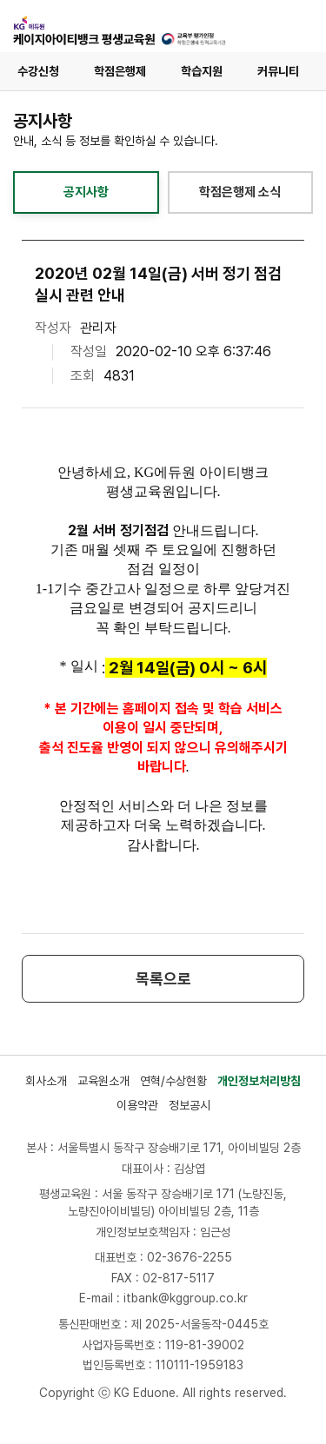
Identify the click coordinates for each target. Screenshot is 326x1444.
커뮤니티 (278, 71)
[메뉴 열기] (294, 26)
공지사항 (86, 192)
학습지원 (202, 71)
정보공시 (189, 1105)
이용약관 (137, 1105)
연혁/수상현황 (173, 1081)
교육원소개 (103, 1081)
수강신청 (38, 71)
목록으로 (163, 979)
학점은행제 (120, 71)
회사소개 (46, 1081)
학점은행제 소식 (240, 192)
